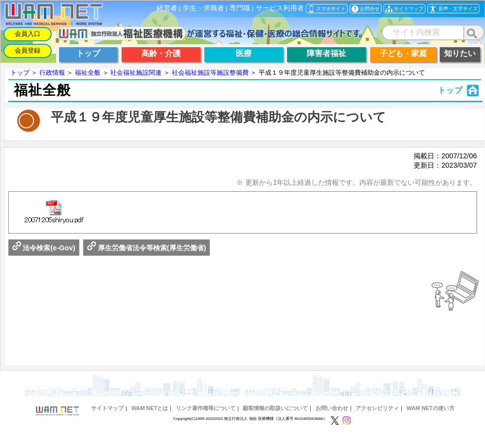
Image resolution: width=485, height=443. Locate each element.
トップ (20, 72)
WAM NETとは (149, 408)
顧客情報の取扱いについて (275, 408)
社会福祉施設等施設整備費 (210, 72)
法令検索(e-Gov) (43, 248)
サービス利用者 (280, 8)
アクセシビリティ (377, 408)
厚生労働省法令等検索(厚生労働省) (146, 248)
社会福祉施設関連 (136, 72)
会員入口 (27, 33)
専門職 (239, 8)
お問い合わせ (332, 408)
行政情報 (52, 72)
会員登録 (27, 50)
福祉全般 (87, 72)
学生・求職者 (203, 8)
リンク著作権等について (205, 408)
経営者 (167, 8)
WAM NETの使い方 (430, 408)
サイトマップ (107, 408)
